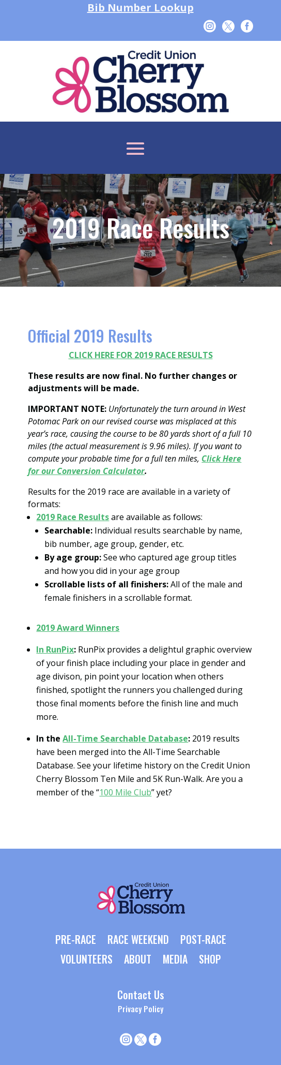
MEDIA (175, 960)
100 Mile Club (125, 792)
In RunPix (55, 649)
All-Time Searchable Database (125, 738)
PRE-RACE (75, 940)
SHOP (210, 960)
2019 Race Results (72, 517)
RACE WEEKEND (138, 940)
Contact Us (140, 994)
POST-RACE (203, 940)
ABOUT (137, 960)
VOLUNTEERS (86, 960)
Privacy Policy (140, 1008)
